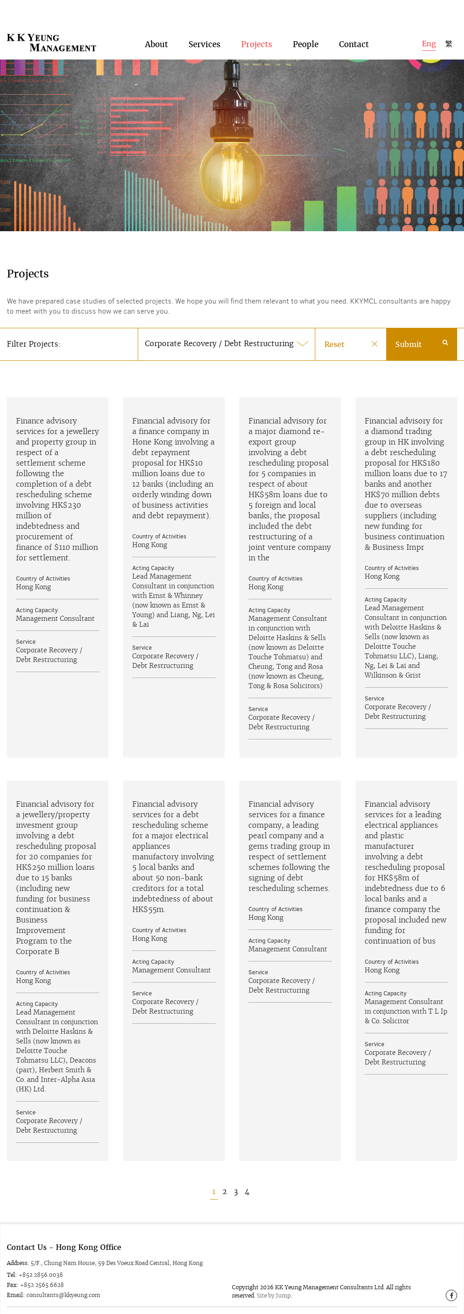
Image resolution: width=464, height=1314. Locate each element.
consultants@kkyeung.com (63, 1283)
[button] (226, 333)
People (305, 33)
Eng (429, 32)
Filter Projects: (34, 332)
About (156, 33)
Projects (256, 33)
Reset (334, 333)
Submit (421, 333)
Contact (354, 33)
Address (17, 1251)
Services (205, 33)
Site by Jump (274, 1284)
